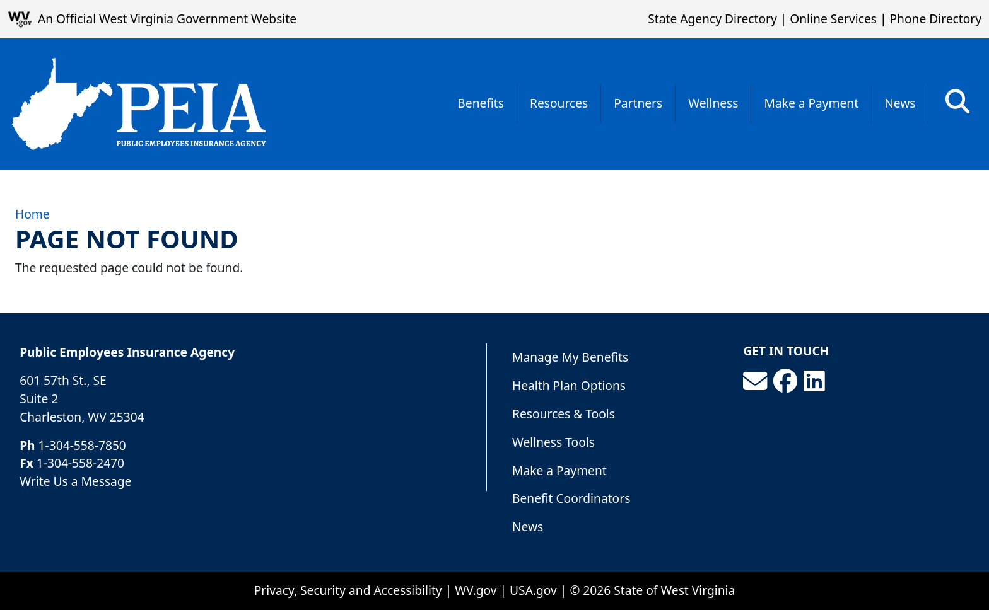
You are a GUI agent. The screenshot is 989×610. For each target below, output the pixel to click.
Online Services (833, 18)
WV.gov (475, 590)
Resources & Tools (563, 413)
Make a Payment (811, 103)
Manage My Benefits (570, 356)
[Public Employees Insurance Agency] (139, 103)
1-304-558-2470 (80, 462)
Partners (638, 103)
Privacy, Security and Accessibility (348, 590)
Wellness (713, 103)
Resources (559, 103)
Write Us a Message (75, 481)
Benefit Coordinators (571, 498)
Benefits (480, 103)
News (899, 103)
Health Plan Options (569, 385)
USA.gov (533, 590)
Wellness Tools (553, 442)
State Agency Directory (712, 18)
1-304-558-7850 (82, 445)
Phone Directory (935, 18)
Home (32, 213)
